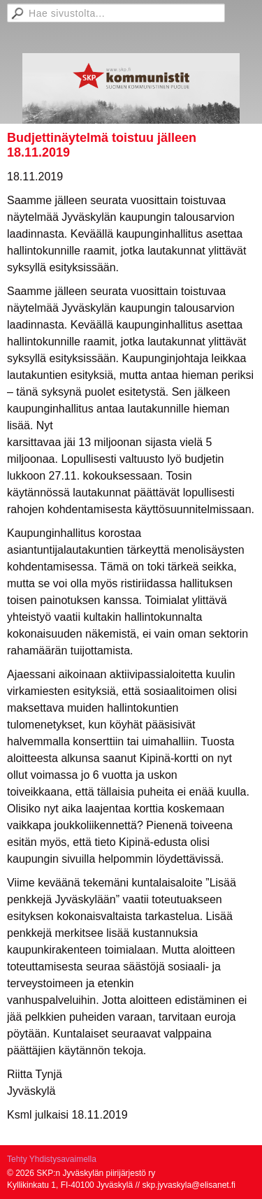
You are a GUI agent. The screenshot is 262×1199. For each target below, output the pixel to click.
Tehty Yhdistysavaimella (51, 1159)
